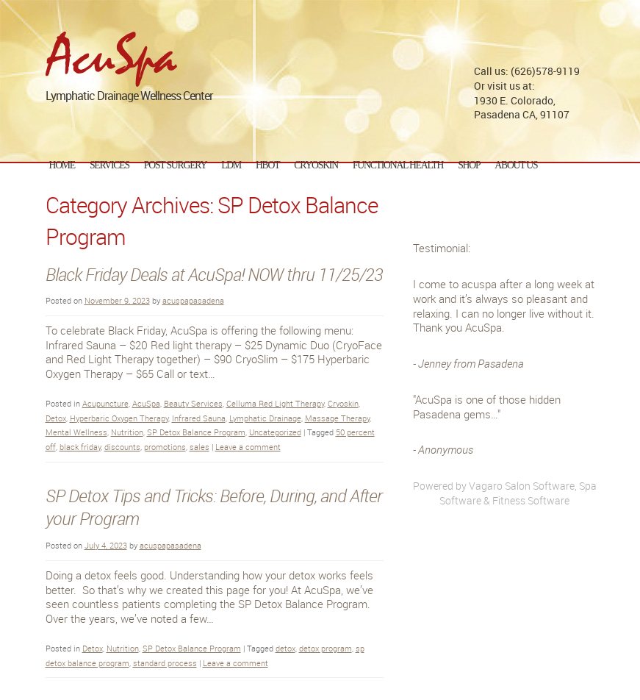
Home (62, 165)
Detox (56, 418)
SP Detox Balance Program (196, 432)
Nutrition (127, 432)
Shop (469, 165)
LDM (231, 165)
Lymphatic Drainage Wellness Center (129, 90)
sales (199, 446)
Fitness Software (530, 500)
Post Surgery (175, 165)
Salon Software (540, 486)
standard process (165, 662)
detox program (325, 648)
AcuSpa (146, 403)
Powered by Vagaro (458, 486)
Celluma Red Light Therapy (275, 403)
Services (109, 165)
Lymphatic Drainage (265, 418)
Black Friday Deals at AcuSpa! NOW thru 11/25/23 (214, 274)
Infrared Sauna (199, 418)
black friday (80, 446)
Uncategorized (275, 432)
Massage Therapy (337, 418)
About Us (516, 165)
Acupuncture (105, 403)
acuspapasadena (193, 300)
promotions (165, 446)
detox (285, 648)
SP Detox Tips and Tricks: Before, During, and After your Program (214, 507)
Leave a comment (248, 446)
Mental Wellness (76, 432)
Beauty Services (193, 403)
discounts (122, 446)
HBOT (267, 165)
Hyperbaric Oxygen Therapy (119, 418)
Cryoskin (343, 403)
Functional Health (398, 165)
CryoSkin (316, 165)
